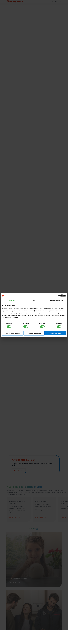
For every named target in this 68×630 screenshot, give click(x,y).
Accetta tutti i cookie (55, 333)
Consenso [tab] (12, 300)
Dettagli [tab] (34, 300)
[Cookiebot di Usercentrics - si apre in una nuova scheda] (59, 295)
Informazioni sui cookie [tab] (56, 300)
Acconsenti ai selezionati (34, 333)
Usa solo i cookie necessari (12, 333)
